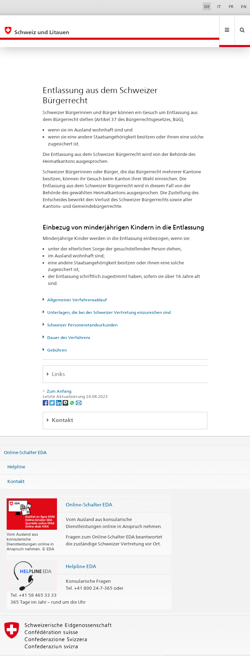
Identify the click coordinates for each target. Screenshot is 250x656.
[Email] (78, 387)
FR (231, 6)
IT (219, 6)
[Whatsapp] (72, 387)
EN (244, 6)
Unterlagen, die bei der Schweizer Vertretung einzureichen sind (109, 297)
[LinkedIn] (59, 387)
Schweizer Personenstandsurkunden (82, 309)
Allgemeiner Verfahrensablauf (77, 284)
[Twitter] (52, 387)
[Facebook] (46, 387)
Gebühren (57, 335)
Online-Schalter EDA (25, 437)
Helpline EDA (81, 551)
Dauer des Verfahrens (68, 322)
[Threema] (66, 387)
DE (207, 6)
